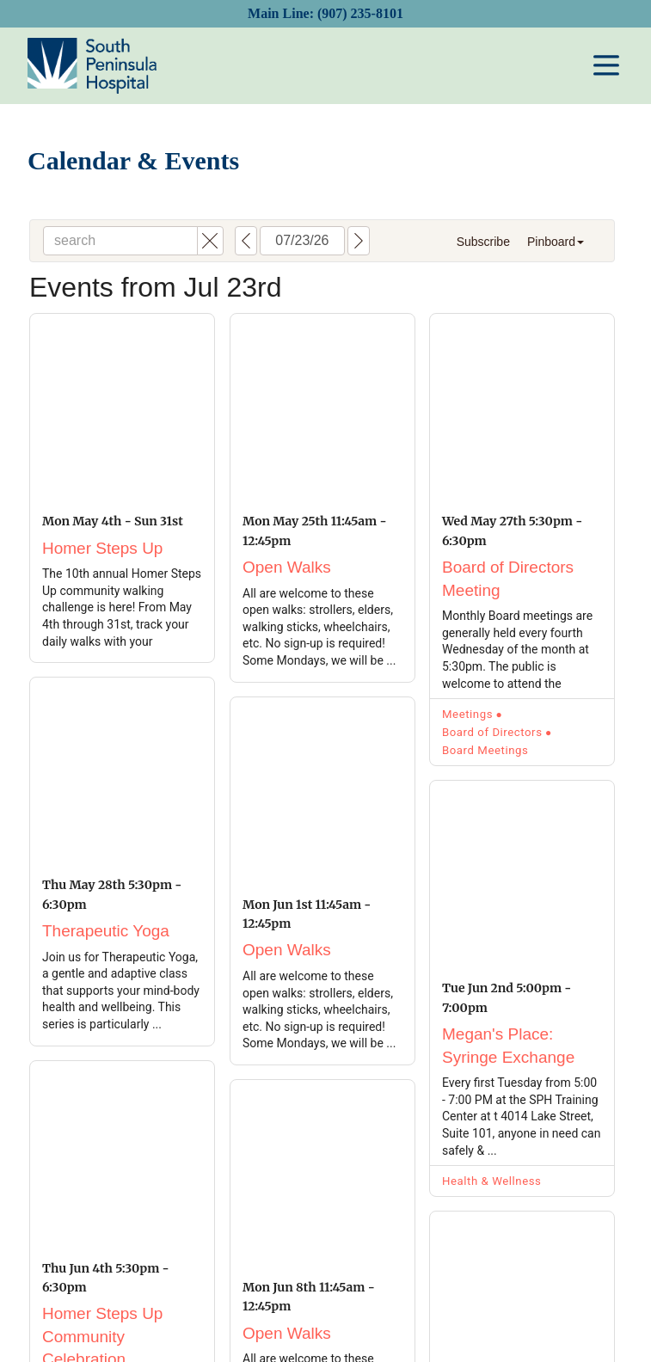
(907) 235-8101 (360, 13)
